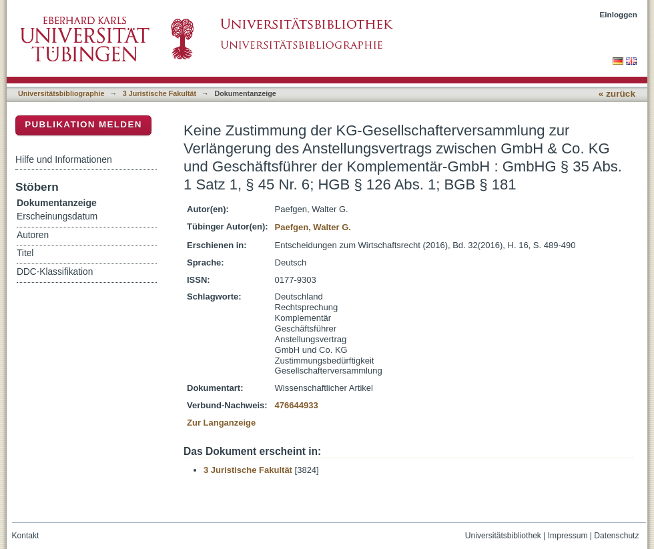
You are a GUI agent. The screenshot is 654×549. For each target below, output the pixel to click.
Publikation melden (83, 124)
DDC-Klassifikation (55, 272)
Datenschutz (616, 535)
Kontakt (25, 535)
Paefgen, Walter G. (313, 227)
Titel (25, 253)
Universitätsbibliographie (61, 93)
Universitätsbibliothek (503, 535)
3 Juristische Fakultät (159, 93)
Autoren (33, 235)
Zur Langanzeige (221, 423)
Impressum (568, 535)
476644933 (296, 405)
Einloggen (619, 14)
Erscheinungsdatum (57, 216)
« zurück (617, 94)
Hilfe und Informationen (63, 159)
